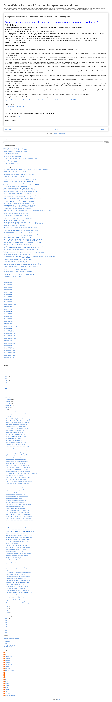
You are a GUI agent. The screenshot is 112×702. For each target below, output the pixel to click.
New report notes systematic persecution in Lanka (17, 582)
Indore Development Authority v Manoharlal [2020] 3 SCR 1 (17, 273)
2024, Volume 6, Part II (9, 318)
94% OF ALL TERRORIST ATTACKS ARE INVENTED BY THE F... (20, 530)
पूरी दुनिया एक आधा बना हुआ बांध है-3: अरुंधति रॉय (16, 479)
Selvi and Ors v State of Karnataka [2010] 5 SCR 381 (16, 212)
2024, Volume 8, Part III (9, 340)
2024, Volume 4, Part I (9, 303)
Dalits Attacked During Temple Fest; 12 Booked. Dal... (18, 487)
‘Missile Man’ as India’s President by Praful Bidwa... (17, 533)
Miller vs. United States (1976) (10, 161)
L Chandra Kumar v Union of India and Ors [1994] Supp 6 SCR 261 (19, 183)
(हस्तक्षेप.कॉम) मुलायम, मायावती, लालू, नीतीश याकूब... (16, 566)
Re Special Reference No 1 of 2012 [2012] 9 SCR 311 (16, 213)
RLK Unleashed (8, 664)
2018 (6, 392)
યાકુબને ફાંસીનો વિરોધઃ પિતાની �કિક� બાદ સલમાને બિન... (18, 604)
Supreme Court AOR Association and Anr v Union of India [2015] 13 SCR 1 (21, 227)
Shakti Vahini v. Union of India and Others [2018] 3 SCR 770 (17, 244)
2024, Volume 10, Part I (9, 349)
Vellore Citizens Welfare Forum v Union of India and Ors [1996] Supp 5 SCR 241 (22, 184)
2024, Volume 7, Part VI (9, 332)
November (8, 401)
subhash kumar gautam (10, 695)
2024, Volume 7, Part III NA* (10, 326)
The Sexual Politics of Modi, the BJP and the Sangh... (18, 446)
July (7, 409)
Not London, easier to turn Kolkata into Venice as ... (18, 570)
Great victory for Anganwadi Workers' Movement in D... (18, 411)
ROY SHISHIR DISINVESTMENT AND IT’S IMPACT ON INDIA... (20, 565)
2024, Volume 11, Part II (9, 355)
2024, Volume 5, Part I (9, 309)
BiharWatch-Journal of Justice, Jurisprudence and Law (41, 5)
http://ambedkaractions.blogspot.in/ (16, 106)
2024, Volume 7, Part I (9, 323)
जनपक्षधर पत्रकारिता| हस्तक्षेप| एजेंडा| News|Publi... (16, 508)
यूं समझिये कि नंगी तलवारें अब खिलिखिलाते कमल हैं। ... (16, 557)
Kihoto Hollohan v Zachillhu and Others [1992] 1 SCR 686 (17, 178)
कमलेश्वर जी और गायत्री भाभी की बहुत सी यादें (14, 432)
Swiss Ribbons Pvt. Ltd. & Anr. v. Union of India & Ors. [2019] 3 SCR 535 (20, 254)
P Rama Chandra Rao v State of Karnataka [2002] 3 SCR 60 (17, 196)
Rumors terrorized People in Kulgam (14, 440)
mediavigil (7, 691)
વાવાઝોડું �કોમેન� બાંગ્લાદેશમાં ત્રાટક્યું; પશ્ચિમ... (16, 463)
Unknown (7, 672)
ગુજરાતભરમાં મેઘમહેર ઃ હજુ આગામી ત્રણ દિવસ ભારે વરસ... (18, 602)
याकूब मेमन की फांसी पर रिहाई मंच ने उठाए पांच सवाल (16, 600)
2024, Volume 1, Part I (9, 282)
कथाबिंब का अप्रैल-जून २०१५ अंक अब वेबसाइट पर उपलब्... (17, 461)
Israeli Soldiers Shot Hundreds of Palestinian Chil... (17, 588)
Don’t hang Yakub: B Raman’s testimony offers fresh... (18, 545)
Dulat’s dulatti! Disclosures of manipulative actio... (17, 491)
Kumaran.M (7, 658)
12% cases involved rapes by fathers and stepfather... (18, 450)
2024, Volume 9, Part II (9, 347)
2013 (6, 620)
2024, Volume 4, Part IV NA (10, 308)
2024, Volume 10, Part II (9, 350)
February (8, 614)
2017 (6, 394)
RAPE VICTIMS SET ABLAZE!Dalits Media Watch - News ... (19, 535)
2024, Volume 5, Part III (9, 313)
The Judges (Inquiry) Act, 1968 (10, 645)
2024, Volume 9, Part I (9, 345)
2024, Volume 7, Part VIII (9, 335)
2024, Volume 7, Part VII (9, 333)
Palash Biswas (8, 662)
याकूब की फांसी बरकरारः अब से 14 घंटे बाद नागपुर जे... (16, 549)
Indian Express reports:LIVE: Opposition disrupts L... (18, 452)
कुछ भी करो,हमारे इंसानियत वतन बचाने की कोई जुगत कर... (17, 496)
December (8, 399)
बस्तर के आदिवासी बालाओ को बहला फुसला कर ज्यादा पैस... (17, 596)
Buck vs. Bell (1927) (8, 155)
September (9, 405)
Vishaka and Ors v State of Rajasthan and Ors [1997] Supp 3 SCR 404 (19, 190)
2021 (6, 386)
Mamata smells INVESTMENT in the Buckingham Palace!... (19, 572)
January (8, 616)
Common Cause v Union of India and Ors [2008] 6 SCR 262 (17, 208)
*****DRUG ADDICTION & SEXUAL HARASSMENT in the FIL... (20, 531)
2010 (6, 626)
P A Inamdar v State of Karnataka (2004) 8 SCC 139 (15, 200)
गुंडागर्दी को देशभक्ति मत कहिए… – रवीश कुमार (15, 551)
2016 (6, 396)
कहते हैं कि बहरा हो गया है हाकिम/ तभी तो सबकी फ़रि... (16, 500)
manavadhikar (8, 689)
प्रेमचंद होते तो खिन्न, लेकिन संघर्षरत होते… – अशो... (15, 430)
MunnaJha (7, 660)
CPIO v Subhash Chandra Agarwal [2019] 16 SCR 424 (16, 261)
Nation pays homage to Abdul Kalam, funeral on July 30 (19, 592)
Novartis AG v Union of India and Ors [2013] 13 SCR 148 (16, 217)
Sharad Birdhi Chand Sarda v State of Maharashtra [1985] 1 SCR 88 (19, 174)
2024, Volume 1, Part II (9, 284)
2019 (6, 390)
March (7, 612)
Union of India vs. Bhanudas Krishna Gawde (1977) (15, 149)
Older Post (104, 129)
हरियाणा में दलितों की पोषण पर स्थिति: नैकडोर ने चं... (16, 598)
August (8, 407)
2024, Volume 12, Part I (9, 357)
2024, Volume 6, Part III (9, 320)
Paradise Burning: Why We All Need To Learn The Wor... (19, 420)
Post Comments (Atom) (59, 133)
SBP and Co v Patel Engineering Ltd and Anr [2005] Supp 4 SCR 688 (19, 203)
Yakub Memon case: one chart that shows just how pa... (19, 504)
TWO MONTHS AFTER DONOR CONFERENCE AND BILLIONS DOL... (22, 473)
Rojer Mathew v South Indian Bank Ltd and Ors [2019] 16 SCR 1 (18, 259)
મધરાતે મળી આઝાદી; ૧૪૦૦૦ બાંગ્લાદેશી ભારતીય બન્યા (17, 417)
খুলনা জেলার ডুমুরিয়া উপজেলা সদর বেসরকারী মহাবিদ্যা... (17, 455)
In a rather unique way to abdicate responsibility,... (17, 483)
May (7, 608)
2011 (6, 624)
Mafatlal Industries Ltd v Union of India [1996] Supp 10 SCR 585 (18, 188)
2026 (6, 376)
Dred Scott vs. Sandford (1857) (11, 163)
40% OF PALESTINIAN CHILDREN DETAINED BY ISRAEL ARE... (20, 520)
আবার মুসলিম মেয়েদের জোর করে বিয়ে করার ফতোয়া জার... (18, 518)
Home (56, 129)
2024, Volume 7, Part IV (9, 328)
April (7, 610)
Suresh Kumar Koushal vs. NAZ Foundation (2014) (15, 151)
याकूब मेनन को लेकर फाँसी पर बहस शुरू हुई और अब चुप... (17, 454)
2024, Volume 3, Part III (9, 299)
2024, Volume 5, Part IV (9, 315)
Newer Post (8, 129)
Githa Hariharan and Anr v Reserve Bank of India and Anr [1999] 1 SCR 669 (21, 191)
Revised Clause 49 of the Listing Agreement (16, 485)
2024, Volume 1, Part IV (9, 287)
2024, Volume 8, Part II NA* (10, 338)
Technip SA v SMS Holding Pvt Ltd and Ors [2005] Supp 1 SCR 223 (19, 201)
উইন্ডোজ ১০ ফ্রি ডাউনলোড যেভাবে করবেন (15, 561)
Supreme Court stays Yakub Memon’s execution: (17, 568)
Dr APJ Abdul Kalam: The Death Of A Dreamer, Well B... (18, 514)
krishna (6, 687)
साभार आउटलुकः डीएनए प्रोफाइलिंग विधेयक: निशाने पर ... (17, 424)
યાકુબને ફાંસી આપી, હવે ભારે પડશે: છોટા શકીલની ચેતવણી (18, 467)
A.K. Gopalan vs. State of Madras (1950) (13, 156)
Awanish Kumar (8, 652)
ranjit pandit (7, 693)
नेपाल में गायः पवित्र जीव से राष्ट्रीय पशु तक (14, 498)
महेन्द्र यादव (7, 683)
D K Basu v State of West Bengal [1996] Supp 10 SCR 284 (17, 186)
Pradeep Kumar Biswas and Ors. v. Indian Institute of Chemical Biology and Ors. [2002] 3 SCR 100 (26, 195)
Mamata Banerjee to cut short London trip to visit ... (18, 526)
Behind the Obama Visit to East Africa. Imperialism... (18, 586)
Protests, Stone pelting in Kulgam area (15, 584)
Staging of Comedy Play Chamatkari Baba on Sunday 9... (19, 541)
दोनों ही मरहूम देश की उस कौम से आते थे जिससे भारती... (16, 426)
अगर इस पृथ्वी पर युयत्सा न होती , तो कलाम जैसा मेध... (16, 594)
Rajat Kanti (7, 668)
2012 (6, 622)
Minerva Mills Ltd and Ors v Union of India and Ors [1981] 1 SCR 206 (19, 173)
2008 (6, 630)
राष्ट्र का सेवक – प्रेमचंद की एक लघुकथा (13, 438)
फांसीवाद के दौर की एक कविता (12, 543)
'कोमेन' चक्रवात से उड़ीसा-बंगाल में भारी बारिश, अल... (16, 494)
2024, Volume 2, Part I (9, 289)
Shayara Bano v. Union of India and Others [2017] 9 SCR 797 (17, 237)
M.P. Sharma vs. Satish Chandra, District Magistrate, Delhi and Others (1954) (21, 158)
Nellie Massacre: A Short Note (13, 522)
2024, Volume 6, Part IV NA (10, 321)
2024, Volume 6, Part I (9, 316)
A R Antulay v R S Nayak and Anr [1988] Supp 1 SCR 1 (16, 176)
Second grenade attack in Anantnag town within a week (19, 481)
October (8, 403)
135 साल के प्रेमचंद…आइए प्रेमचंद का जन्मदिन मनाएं (16, 444)
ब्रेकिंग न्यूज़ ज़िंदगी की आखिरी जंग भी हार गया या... (15, 506)
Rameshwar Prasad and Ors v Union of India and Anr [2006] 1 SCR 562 (20, 205)
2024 (6, 380)
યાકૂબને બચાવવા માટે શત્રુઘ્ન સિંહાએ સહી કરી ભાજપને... (18, 469)
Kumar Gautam (8, 656)
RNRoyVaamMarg (9, 666)
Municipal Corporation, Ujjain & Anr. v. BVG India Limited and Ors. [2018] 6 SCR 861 (23, 242)
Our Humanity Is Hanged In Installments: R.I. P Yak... (18, 477)
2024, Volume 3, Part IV (9, 301)
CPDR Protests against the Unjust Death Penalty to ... (18, 576)
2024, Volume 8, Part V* (9, 343)
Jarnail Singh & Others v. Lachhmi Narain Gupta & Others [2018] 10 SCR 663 (21, 249)
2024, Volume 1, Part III (9, 286)
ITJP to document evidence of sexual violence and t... (18, 580)
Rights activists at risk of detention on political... (17, 555)
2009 (6, 628)
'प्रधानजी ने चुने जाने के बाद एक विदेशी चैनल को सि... (16, 574)
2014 (6, 618)
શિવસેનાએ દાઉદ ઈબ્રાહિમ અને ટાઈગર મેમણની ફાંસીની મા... (18, 465)
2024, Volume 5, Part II (9, 311)
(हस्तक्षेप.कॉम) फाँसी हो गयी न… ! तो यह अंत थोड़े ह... (16, 475)
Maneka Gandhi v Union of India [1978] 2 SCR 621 (15, 171)
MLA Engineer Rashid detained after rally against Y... (18, 492)
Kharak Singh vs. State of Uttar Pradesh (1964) (14, 160)
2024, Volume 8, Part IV (9, 342)
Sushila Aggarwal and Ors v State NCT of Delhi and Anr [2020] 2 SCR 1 (20, 268)
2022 (6, 384)
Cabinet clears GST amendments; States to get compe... (19, 516)
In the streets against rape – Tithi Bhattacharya (17, 448)
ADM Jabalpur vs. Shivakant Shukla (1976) (13, 148)
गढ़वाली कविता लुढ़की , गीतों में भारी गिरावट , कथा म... (16, 459)
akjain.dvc (7, 685)
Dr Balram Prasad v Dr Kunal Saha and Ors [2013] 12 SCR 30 (18, 218)
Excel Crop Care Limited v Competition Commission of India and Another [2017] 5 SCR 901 (24, 234)
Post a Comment (10, 123)
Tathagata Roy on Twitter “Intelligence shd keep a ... (18, 428)
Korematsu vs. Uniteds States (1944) (12, 153)
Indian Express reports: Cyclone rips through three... (18, 510)
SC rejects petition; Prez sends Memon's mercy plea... (18, 547)
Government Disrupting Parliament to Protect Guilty (18, 419)
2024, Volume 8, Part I (9, 337)
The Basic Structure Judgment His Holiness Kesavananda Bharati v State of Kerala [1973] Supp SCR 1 (27, 169)
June (7, 606)
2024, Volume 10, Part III (9, 352)
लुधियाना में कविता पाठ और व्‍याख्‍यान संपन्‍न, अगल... (16, 563)
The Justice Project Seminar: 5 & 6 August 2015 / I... (18, 489)
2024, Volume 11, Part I (9, 354)
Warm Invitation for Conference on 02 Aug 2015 (17, 413)
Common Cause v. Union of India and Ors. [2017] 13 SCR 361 (18, 235)
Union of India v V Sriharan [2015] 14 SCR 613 (14, 229)
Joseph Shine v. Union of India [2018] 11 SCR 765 (15, 251)
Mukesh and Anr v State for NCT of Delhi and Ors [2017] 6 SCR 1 (18, 232)
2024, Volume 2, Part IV (9, 294)
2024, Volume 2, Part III (9, 292)
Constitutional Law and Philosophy (12, 638)
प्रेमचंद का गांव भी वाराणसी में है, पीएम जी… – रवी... (16, 434)
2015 (6, 398)
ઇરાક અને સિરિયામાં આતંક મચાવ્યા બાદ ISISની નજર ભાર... (18, 415)
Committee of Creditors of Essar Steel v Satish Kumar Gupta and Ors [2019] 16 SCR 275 (24, 263)
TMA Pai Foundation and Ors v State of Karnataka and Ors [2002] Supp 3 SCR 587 (22, 198)
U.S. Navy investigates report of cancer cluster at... (17, 457)
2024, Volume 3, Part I (9, 296)
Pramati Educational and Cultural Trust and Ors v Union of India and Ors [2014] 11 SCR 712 (25, 223)
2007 (6, 632)
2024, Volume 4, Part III (9, 306)
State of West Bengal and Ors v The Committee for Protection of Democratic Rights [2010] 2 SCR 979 (27, 210)
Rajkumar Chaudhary (10, 670)
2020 (6, 388)
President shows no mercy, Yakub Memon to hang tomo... (19, 537)
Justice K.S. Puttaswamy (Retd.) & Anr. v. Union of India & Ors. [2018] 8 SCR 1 (21, 247)
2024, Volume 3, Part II (9, 298)
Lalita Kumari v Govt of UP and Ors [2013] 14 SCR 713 (16, 220)
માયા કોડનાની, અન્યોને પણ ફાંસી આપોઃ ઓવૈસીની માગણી (18, 471)
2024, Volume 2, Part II (9, 291)
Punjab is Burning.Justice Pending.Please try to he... (17, 422)
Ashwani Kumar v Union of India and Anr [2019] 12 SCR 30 (17, 257)
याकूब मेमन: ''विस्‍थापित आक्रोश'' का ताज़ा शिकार (15, 502)
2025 (6, 378)
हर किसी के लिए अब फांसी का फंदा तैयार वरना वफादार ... (17, 436)
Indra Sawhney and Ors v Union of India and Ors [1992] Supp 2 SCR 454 (20, 179)
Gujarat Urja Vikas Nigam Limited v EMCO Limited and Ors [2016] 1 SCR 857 (21, 230)
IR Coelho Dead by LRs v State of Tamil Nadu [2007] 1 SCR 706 (18, 207)
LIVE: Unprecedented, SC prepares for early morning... (18, 512)
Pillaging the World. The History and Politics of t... (17, 590)
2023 (6, 382)
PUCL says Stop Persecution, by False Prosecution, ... (18, 553)
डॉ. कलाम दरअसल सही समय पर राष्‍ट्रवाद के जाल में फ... (16, 578)
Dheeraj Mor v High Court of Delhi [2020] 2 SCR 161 (16, 269)
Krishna (6, 654)
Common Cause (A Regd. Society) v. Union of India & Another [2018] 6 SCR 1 (21, 240)
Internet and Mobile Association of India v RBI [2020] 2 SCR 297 (18, 271)
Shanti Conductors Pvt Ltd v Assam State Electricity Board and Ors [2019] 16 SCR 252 (23, 264)
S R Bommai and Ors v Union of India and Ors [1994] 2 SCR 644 (18, 181)
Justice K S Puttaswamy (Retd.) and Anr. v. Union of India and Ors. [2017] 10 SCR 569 (23, 239)
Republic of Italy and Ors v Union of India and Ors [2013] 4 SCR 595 (19, 215)
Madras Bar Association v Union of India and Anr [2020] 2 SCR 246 (19, 274)
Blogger (59, 699)
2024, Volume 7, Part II (9, 325)
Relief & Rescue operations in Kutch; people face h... (18, 528)
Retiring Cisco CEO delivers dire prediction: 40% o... (17, 539)
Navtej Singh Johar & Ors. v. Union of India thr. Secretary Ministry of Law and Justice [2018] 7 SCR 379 (27, 246)
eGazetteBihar (7, 640)
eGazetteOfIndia (7, 643)
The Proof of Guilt (8, 646)
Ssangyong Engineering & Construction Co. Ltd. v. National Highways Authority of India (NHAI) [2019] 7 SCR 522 (29, 256)
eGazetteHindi (7, 641)
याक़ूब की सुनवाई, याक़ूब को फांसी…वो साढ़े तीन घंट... (16, 442)
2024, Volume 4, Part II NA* (10, 304)
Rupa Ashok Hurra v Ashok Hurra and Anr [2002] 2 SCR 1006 (17, 193)
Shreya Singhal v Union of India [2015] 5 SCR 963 (15, 225)
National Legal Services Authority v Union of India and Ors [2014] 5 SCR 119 (21, 222)
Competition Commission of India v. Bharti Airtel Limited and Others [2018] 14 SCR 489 (24, 252)
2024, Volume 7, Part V (9, 330)
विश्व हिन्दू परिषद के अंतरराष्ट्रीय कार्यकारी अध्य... (15, 559)
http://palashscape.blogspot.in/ (14, 110)
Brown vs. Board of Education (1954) (12, 276)
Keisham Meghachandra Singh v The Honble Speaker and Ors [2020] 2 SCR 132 (22, 266)
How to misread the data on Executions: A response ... (18, 524)
